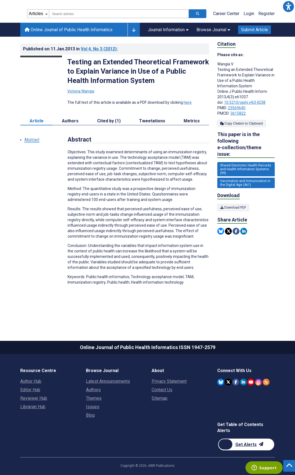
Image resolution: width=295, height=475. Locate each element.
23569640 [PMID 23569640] (236, 108)
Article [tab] (37, 120)
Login (249, 13)
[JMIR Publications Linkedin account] (243, 382)
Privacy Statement (169, 381)
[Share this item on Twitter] (228, 231)
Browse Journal (213, 29)
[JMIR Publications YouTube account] (250, 382)
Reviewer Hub (33, 398)
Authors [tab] (70, 120)
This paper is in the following (246, 144)
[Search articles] (197, 13)
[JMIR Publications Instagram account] (258, 382)
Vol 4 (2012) (99, 48)
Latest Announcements (108, 381)
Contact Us (162, 389)
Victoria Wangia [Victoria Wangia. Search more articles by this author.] (80, 91)
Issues (92, 406)
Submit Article (254, 29)
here (188, 102)
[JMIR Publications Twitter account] (228, 382)
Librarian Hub (32, 406)
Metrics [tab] (192, 120)
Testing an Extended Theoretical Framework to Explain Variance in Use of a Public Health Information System (138, 71)
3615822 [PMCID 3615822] (238, 113)
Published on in (70, 48)
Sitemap (159, 398)
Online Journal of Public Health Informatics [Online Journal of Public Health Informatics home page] (68, 29)
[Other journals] (134, 29)
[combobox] (119, 13)
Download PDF (233, 207)
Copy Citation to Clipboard (241, 123)
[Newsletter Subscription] (246, 444)
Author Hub (30, 381)
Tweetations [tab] (152, 120)
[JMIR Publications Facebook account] (235, 382)
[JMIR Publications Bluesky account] (220, 382)
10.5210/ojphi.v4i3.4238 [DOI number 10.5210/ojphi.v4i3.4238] (244, 102)
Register (266, 13)
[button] (288, 7)
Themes (94, 398)
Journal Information (168, 29)
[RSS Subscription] (266, 382)
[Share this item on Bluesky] (220, 231)
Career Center (226, 13)
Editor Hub (30, 389)
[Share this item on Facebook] (236, 231)
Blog (90, 415)
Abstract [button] (31, 139)
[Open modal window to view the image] (41, 56)
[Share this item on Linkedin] (243, 231)
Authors (93, 389)
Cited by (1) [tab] (109, 120)
